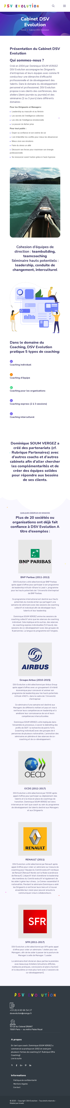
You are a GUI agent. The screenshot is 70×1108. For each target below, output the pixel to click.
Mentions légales (20, 1084)
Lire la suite (16, 1058)
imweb (21, 1103)
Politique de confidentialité (25, 1080)
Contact (16, 1087)
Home (23, 30)
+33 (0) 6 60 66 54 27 (21, 1010)
